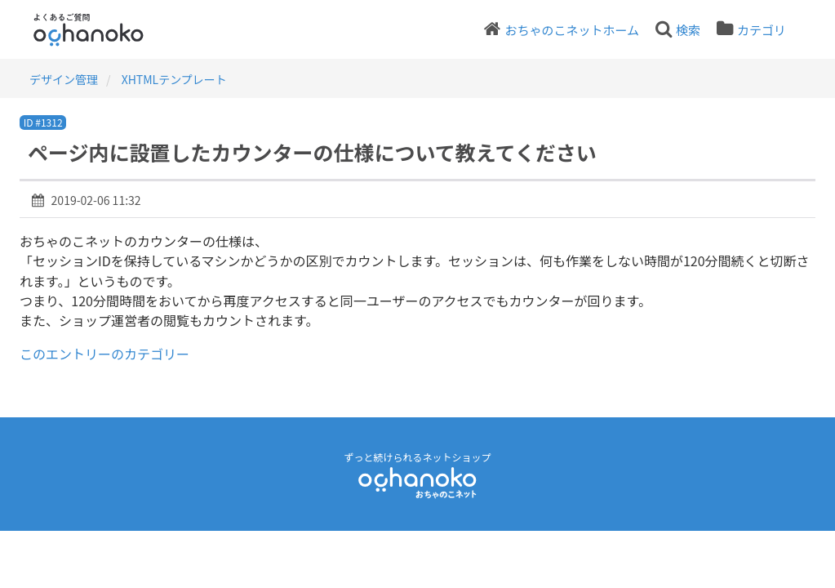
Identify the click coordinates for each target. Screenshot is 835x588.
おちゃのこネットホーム (571, 29)
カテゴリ (761, 29)
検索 (688, 29)
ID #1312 (43, 122)
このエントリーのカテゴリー (104, 353)
